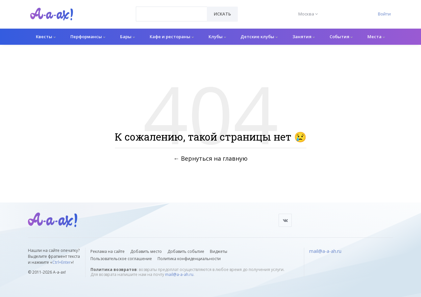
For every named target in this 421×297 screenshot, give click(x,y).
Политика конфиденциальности (189, 258)
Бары (127, 37)
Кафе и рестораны (172, 37)
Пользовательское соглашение (121, 258)
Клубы (217, 37)
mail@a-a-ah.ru (179, 274)
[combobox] (171, 14)
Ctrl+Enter (61, 262)
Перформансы (87, 37)
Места (376, 37)
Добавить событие (185, 251)
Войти (384, 14)
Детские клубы (259, 37)
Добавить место (146, 251)
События (341, 37)
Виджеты (218, 251)
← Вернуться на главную (210, 158)
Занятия (303, 37)
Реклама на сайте (107, 251)
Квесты (46, 37)
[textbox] (171, 9)
